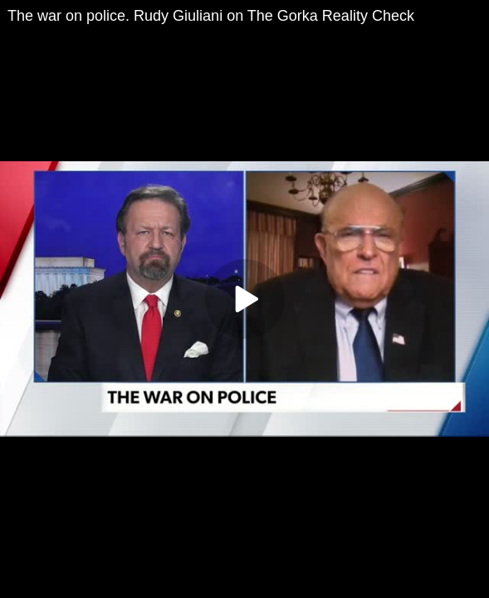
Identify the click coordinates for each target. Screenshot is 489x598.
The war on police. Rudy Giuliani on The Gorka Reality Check (210, 15)
